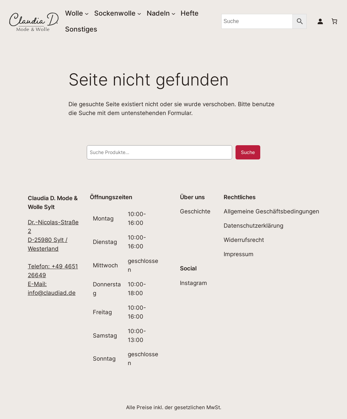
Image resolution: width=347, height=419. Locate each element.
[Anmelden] (320, 21)
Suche (248, 152)
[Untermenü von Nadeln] (173, 13)
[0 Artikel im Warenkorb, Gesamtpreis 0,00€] (334, 21)
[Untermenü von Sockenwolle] (139, 13)
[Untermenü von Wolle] (87, 13)
